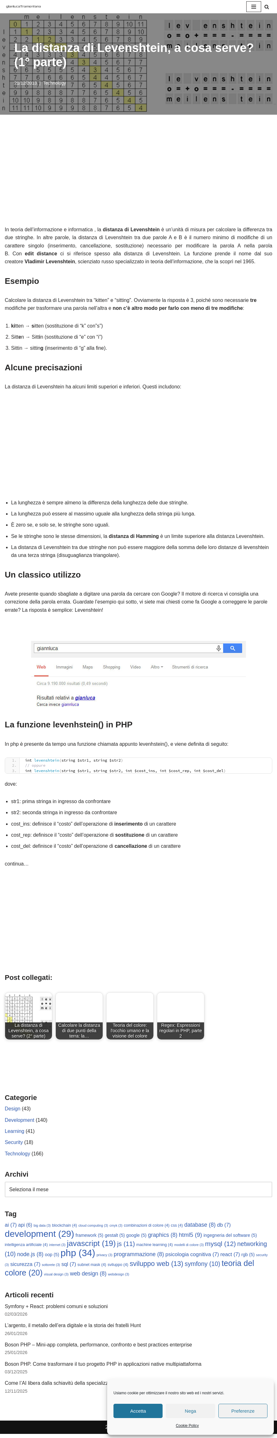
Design (13, 1111)
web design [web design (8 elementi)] (88, 1277)
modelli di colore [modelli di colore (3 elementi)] (189, 1248)
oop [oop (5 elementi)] (52, 1257)
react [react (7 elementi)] (230, 1258)
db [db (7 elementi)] (224, 1228)
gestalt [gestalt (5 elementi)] (115, 1238)
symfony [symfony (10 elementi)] (202, 1266)
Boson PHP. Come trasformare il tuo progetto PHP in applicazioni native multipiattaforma (104, 1368)
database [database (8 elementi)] (200, 1228)
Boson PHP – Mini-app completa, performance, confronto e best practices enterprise (99, 1348)
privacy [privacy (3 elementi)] (105, 1258)
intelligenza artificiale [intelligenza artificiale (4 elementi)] (26, 1248)
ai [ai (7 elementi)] (11, 1228)
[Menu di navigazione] (253, 6)
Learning (14, 1133)
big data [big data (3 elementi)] (42, 1228)
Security (14, 1145)
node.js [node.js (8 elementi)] (30, 1257)
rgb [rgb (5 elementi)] (248, 1257)
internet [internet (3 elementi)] (57, 1248)
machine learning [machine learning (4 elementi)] (154, 1248)
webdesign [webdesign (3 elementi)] (118, 1278)
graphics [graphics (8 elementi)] (162, 1238)
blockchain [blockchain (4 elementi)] (64, 1228)
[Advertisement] (138, 178)
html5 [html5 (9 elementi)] (190, 1237)
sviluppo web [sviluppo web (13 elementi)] (156, 1267)
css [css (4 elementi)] (177, 1228)
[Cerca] (266, 6)
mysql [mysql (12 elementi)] (220, 1246)
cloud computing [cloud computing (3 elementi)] (93, 1228)
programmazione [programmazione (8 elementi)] (139, 1257)
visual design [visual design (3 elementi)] (56, 1278)
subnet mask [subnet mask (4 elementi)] (92, 1268)
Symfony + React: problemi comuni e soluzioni (57, 1310)
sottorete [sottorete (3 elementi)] (51, 1268)
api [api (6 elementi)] (25, 1228)
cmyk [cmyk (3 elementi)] (116, 1228)
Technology (55, 83)
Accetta (138, 1411)
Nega (190, 1411)
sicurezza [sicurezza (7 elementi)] (25, 1267)
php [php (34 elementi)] (78, 1256)
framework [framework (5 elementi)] (89, 1238)
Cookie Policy (187, 1425)
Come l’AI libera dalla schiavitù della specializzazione (64, 1387)
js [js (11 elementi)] (126, 1246)
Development (20, 1122)
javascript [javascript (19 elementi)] (91, 1246)
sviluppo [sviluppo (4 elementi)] (118, 1268)
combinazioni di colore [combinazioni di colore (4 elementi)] (147, 1228)
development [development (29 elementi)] (39, 1237)
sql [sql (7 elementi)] (68, 1267)
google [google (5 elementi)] (136, 1238)
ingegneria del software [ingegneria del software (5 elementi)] (230, 1238)
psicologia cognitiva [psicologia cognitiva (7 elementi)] (192, 1258)
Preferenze (242, 1411)
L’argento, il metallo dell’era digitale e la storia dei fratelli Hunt (73, 1329)
